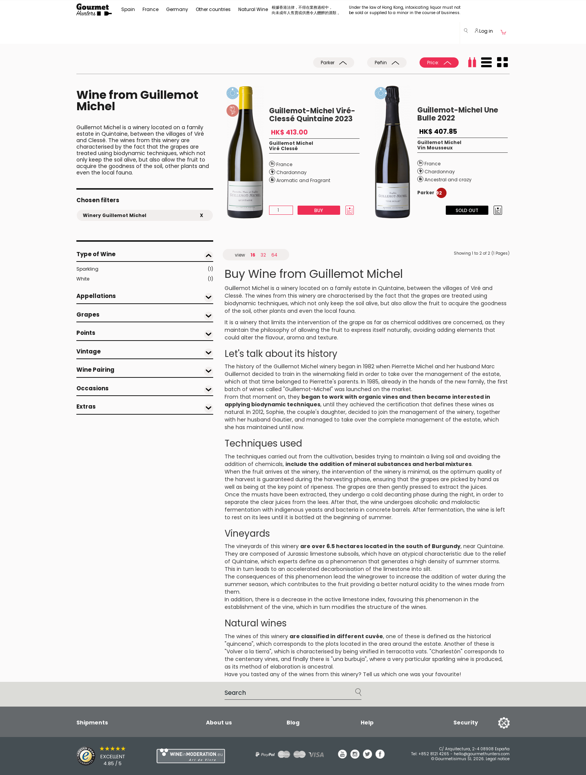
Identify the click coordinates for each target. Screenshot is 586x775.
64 (274, 255)
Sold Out (467, 210)
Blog (293, 722)
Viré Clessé (283, 148)
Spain (128, 9)
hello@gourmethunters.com (482, 754)
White (144, 279)
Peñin (387, 62)
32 (263, 255)
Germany (177, 9)
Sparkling (144, 269)
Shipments (92, 722)
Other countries (213, 9)
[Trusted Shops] (103, 756)
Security (465, 722)
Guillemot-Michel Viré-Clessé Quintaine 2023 (312, 115)
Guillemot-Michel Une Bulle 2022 (457, 114)
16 (252, 255)
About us (219, 722)
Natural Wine (253, 9)
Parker (334, 62)
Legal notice (498, 759)
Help (367, 722)
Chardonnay (291, 172)
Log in (484, 31)
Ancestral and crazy (448, 179)
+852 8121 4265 (433, 754)
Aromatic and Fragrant (303, 180)
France (150, 9)
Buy (318, 210)
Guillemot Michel (291, 143)
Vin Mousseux (435, 147)
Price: (439, 62)
